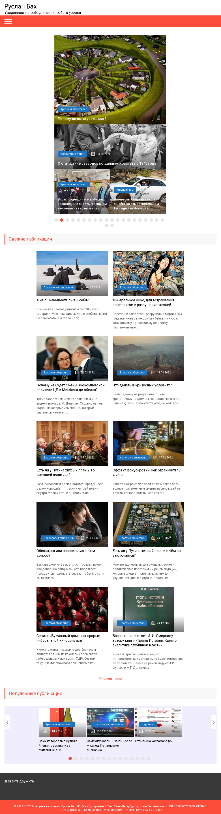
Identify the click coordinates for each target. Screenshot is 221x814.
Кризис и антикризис (73, 109)
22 (112, 225)
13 (123, 220)
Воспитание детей (72, 154)
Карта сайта (92, 810)
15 (134, 220)
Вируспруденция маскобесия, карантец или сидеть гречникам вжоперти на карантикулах (82, 204)
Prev (7, 722)
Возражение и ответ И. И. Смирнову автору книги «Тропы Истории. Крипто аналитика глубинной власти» (145, 640)
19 (157, 220)
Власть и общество (132, 287)
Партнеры (148, 724)
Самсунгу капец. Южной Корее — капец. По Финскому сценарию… (109, 745)
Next (214, 722)
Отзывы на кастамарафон (154, 741)
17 (145, 220)
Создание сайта (112, 810)
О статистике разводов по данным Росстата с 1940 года (107, 163)
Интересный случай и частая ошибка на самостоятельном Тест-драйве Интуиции (136, 204)
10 (106, 220)
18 (151, 220)
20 (162, 220)
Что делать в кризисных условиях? (142, 385)
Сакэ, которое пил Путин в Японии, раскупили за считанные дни (58, 745)
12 (117, 220)
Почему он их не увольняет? (82, 119)
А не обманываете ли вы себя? (62, 300)
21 (106, 225)
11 (112, 220)
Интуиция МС (124, 189)
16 (140, 220)
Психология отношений (59, 287)
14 (129, 220)
